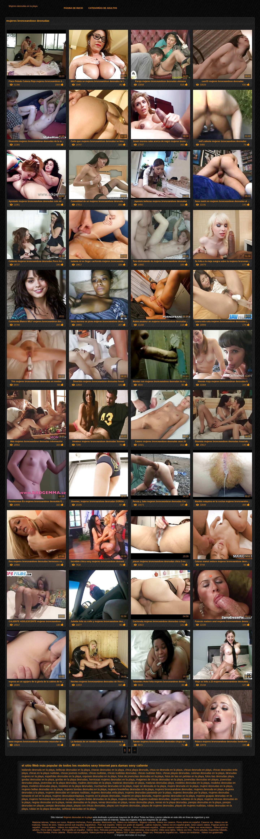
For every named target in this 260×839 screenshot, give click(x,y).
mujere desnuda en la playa (182, 786)
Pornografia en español (73, 830)
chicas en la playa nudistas (44, 773)
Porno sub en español (77, 832)
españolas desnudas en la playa (63, 776)
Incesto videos (49, 827)
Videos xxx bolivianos (127, 822)
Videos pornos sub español (70, 825)
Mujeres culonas (147, 822)
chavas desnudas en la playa (107, 769)
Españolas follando (218, 830)
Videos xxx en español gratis (176, 825)
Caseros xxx (207, 822)
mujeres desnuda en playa (208, 789)
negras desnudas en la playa (48, 802)
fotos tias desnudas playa (219, 776)
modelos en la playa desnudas (75, 786)
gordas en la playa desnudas (71, 779)
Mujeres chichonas (76, 822)
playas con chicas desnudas (89, 805)
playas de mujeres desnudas (158, 805)
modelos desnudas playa (43, 786)
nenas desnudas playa (141, 802)
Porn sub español (106, 825)
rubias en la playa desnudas (44, 808)
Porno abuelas (93, 822)
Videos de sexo (49, 825)
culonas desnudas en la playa (207, 773)
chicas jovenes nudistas (74, 773)
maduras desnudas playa (160, 782)
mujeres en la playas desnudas (102, 795)
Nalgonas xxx (125, 827)
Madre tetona (110, 827)
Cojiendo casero (95, 827)
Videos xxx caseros (166, 822)
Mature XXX (122, 832)
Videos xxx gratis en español (130, 825)
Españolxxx (91, 825)
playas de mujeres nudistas (190, 805)
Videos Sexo (92, 830)
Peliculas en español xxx (166, 832)
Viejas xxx (148, 832)
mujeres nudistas (127, 799)
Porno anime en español (188, 822)
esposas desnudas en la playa (99, 776)
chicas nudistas (97, 773)
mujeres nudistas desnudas (154, 799)
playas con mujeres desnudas (123, 805)
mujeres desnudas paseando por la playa (148, 792)
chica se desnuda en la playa (166, 769)
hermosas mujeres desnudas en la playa (112, 779)
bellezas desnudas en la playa (73, 769)
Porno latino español (51, 830)
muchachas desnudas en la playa (113, 786)
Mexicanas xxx (109, 822)
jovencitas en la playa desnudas (59, 782)
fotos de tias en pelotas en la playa (184, 776)
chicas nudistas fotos (149, 773)
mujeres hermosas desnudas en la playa (51, 799)
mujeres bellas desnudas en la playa (42, 789)
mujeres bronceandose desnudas (173, 789)
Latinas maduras (153, 825)
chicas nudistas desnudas (122, 773)
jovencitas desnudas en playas (201, 779)
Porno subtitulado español (146, 827)
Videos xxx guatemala (211, 832)
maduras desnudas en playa (128, 782)
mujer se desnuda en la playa (149, 786)
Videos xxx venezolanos (201, 827)
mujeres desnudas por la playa (190, 792)
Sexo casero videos (200, 825)
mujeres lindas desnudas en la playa (96, 799)
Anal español (151, 830)
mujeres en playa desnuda (136, 795)
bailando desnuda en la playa (38, 769)
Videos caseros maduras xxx (173, 827)
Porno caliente (58, 832)
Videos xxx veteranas (134, 830)
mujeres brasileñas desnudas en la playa (131, 789)
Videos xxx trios (184, 830)
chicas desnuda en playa (197, 769)
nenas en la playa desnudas (171, 802)
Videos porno (135, 832)
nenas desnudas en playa (112, 802)
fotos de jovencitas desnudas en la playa (140, 776)
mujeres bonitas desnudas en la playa (85, 789)
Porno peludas (200, 830)
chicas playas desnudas (176, 773)
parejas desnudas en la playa (204, 802)
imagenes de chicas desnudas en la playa (159, 779)
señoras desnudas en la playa (79, 808)
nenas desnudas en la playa (81, 802)
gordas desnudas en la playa (38, 779)
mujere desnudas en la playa (216, 786)
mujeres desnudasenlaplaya (68, 795)
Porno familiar (43, 832)
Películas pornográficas (111, 830)
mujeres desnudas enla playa (107, 792)
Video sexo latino (167, 830)
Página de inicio (73, 8)
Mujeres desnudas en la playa (23, 6)
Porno (83, 827)
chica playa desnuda (136, 769)
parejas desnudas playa (59, 805)
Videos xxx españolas (68, 827)
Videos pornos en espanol (102, 832)
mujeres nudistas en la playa (187, 799)
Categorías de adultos (102, 8)
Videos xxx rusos (58, 822)
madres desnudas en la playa (94, 782)
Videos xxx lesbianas (189, 832)
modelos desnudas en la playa (192, 782)
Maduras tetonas (40, 822)
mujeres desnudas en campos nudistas (67, 792)
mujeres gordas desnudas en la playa (174, 795)
